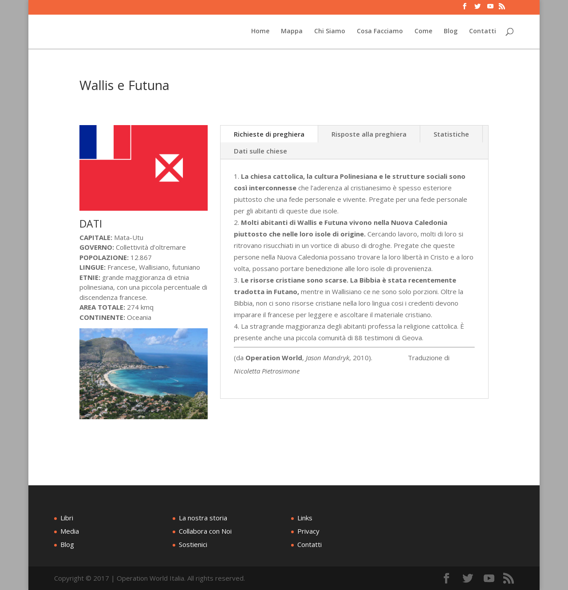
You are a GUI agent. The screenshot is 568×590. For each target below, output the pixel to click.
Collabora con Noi (205, 531)
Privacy (308, 531)
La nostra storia (203, 517)
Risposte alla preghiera (368, 134)
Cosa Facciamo (380, 31)
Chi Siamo (329, 31)
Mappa (292, 31)
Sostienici (193, 544)
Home (260, 31)
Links (304, 517)
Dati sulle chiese (260, 150)
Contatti (482, 31)
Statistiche (451, 134)
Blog (451, 31)
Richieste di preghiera (269, 134)
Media (69, 531)
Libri (66, 517)
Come (423, 31)
